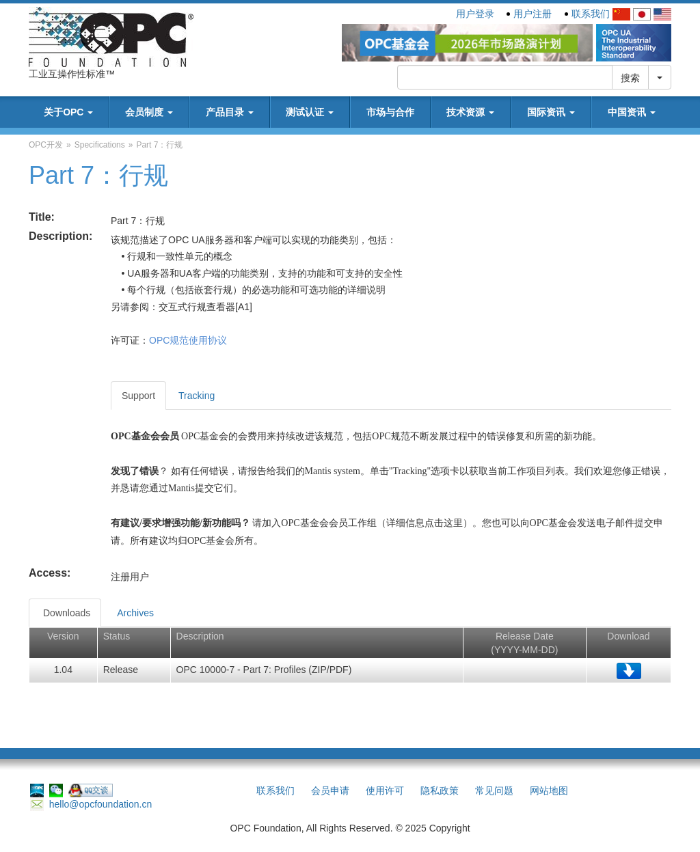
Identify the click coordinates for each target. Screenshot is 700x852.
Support (138, 395)
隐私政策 (439, 790)
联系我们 (590, 13)
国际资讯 (551, 112)
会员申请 (330, 790)
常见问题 (494, 790)
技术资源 (470, 112)
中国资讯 (632, 112)
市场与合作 (390, 112)
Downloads (66, 612)
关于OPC (68, 112)
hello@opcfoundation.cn (91, 804)
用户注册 (532, 13)
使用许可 (385, 790)
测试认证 (310, 112)
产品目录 (230, 112)
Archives (135, 612)
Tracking (196, 395)
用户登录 (475, 13)
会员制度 (149, 112)
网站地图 (549, 790)
